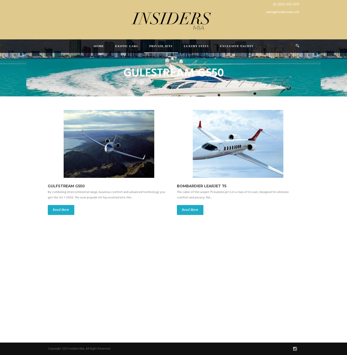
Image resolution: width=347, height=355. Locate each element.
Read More (61, 210)
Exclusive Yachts (236, 46)
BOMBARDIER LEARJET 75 (202, 186)
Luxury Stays (196, 46)
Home (99, 46)
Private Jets (160, 46)
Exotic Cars (126, 46)
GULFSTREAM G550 (66, 186)
